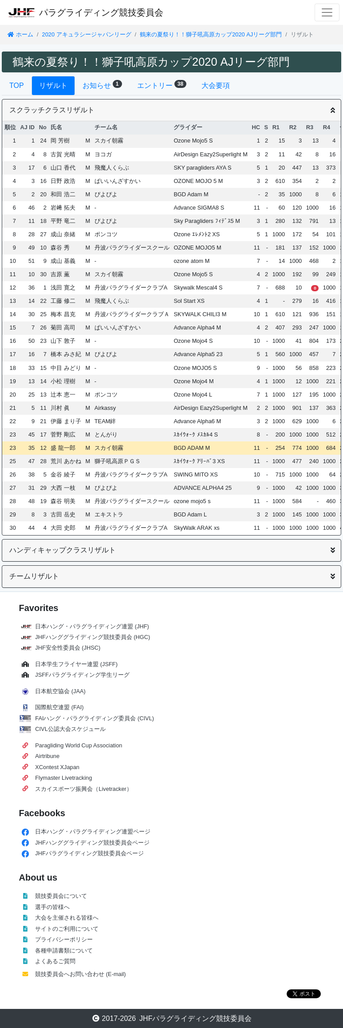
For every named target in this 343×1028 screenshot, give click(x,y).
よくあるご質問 (55, 961)
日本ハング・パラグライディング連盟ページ (92, 831)
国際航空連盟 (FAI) (59, 707)
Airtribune (47, 756)
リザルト (53, 85)
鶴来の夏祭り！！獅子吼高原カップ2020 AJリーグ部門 (211, 34)
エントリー (162, 84)
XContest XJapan (57, 767)
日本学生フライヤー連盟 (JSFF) (76, 664)
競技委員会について (61, 896)
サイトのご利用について (67, 928)
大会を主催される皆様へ (67, 917)
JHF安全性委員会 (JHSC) (67, 647)
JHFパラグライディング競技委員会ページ (89, 853)
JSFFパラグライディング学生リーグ (82, 674)
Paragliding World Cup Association (78, 745)
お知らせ (102, 84)
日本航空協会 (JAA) (60, 691)
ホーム (20, 34)
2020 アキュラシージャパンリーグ (86, 34)
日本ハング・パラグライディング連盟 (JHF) (92, 626)
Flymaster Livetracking (63, 777)
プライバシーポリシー (64, 939)
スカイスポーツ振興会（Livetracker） (83, 789)
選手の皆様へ (52, 907)
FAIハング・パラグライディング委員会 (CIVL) (94, 718)
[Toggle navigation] (327, 12)
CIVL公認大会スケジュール (70, 729)
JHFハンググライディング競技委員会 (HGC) (92, 637)
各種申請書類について (64, 950)
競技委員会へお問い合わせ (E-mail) (80, 974)
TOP (16, 85)
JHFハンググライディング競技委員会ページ (92, 842)
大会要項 (215, 85)
